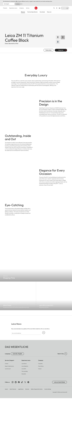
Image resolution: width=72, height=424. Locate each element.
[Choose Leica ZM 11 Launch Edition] (58, 39)
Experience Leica (13, 8)
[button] (65, 394)
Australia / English (17, 394)
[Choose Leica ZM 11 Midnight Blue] (58, 44)
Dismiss (21, 4)
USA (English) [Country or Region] (6, 3)
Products (5, 8)
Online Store (65, 8)
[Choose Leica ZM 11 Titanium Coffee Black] (63, 39)
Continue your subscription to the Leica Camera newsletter (43, 373)
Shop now (60, 52)
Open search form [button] (54, 8)
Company (21, 8)
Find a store (59, 8)
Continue (18, 4)
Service (27, 8)
